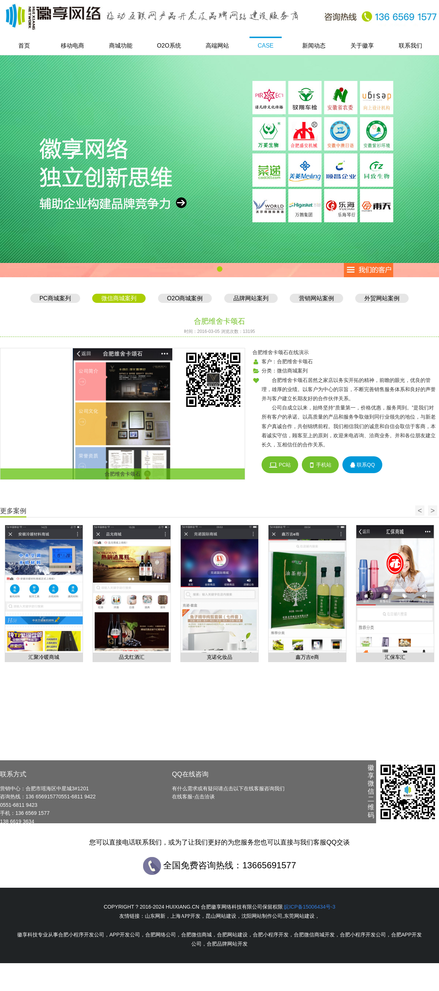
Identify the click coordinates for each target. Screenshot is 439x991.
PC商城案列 (55, 298)
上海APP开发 (185, 916)
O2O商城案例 (185, 298)
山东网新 (155, 916)
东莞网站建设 (299, 916)
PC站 (280, 465)
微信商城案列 (118, 298)
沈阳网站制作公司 (261, 916)
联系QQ (362, 465)
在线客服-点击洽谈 (193, 796)
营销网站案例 (316, 298)
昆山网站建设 (221, 916)
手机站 (320, 465)
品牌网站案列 (251, 298)
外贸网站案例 (381, 298)
